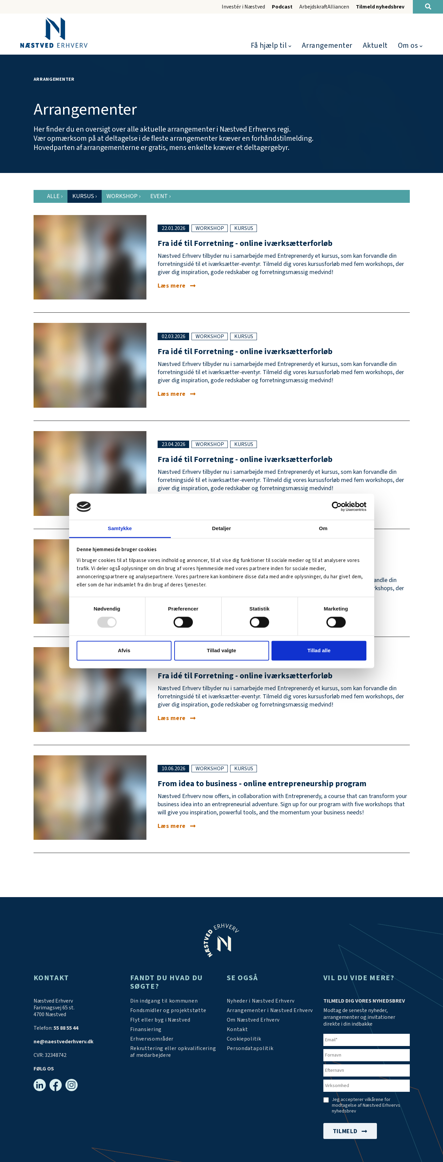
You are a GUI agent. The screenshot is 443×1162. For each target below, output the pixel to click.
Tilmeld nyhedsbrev (380, 7)
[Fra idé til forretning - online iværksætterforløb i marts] (177, 394)
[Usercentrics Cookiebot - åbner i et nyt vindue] (336, 507)
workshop (210, 228)
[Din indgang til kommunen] (164, 1001)
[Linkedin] (40, 1085)
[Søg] (428, 7)
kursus (243, 228)
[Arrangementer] (270, 1010)
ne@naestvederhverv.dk (64, 1041)
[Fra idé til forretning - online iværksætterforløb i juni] (177, 718)
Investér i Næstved (243, 7)
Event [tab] (160, 196)
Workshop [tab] (123, 196)
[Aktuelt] (261, 1001)
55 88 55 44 (66, 1028)
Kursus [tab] (84, 196)
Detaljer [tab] (221, 528)
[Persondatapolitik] (244, 1038)
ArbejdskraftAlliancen (324, 7)
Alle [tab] (55, 196)
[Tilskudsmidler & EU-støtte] (168, 1010)
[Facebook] (55, 1085)
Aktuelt (375, 45)
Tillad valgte (221, 650)
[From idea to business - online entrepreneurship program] (177, 826)
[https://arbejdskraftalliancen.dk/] (173, 1052)
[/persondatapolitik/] (250, 1048)
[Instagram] (71, 1085)
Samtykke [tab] (120, 528)
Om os (408, 45)
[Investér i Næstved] (160, 1019)
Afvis (124, 650)
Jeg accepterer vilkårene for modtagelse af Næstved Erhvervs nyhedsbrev (366, 1105)
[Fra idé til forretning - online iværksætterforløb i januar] (177, 286)
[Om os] (253, 1019)
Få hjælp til (269, 45)
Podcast (282, 7)
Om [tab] (323, 528)
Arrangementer (327, 45)
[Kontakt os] (237, 1029)
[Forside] (53, 32)
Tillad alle (318, 650)
